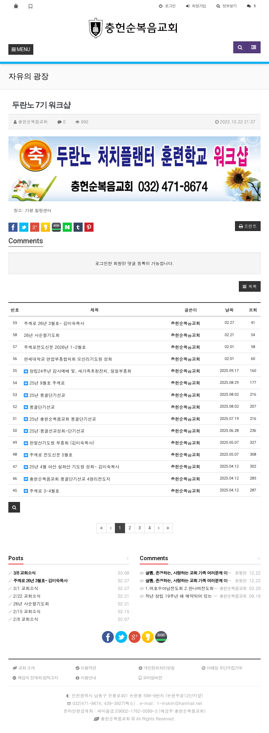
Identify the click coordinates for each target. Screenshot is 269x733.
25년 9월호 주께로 (44, 383)
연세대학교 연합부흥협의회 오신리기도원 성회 (68, 359)
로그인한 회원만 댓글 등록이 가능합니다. (134, 263)
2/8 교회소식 (23, 619)
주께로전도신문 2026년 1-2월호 (55, 347)
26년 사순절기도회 (42, 335)
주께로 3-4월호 (41, 491)
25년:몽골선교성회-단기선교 (54, 431)
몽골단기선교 (39, 407)
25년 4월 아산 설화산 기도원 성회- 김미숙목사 (71, 466)
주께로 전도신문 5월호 (48, 454)
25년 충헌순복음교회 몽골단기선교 (60, 419)
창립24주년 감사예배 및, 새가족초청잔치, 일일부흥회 (77, 371)
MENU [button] (21, 49)
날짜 (229, 310)
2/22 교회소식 (24, 596)
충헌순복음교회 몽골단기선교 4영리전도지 (67, 479)
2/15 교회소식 (24, 611)
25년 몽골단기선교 (44, 395)
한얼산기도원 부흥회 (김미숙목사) (59, 443)
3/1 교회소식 (23, 588)
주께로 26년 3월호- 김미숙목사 (54, 323)
